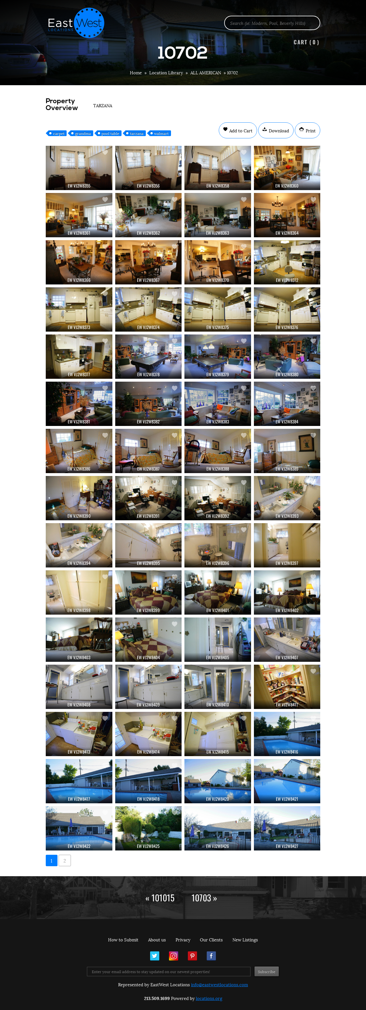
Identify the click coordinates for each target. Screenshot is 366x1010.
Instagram (173, 956)
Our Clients (211, 939)
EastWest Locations (80, 23)
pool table (110, 133)
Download (278, 130)
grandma (83, 133)
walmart (161, 133)
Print (310, 130)
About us (157, 939)
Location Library (166, 72)
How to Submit (123, 939)
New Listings (245, 939)
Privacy (183, 939)
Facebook (211, 956)
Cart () (306, 42)
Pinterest (192, 956)
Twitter (154, 956)
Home (136, 72)
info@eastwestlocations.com (219, 984)
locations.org (209, 998)
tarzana (137, 133)
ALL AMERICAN (205, 72)
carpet (59, 133)
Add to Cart (240, 130)
